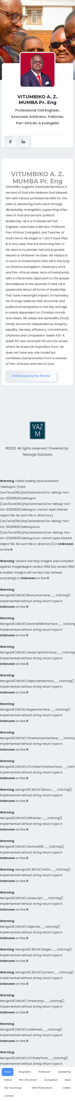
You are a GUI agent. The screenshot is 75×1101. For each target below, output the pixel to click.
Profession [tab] (44, 1071)
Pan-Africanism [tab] (28, 1079)
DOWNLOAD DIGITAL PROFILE (31, 376)
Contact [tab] (9, 1095)
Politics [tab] (8, 1079)
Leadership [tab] (64, 1071)
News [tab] (68, 1079)
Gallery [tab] (67, 1087)
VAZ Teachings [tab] (12, 1087)
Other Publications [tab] (42, 1087)
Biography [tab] (25, 1071)
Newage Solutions (37, 454)
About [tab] (7, 1071)
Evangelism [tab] (51, 1079)
